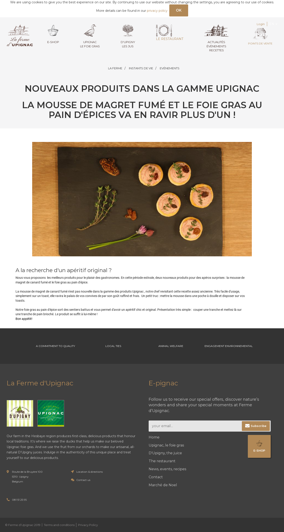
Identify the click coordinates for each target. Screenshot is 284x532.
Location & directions (89, 471)
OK (178, 10)
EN (273, 24)
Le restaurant (169, 32)
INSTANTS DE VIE (141, 68)
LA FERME (115, 68)
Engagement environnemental (229, 346)
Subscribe (258, 426)
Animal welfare (170, 346)
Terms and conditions (59, 525)
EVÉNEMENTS (169, 68)
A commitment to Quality (55, 346)
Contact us (83, 480)
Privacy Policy (88, 525)
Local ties (113, 346)
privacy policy (157, 11)
